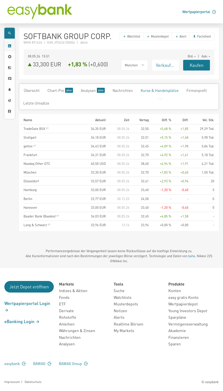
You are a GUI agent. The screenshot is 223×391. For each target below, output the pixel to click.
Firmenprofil (196, 90)
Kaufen (196, 65)
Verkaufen (166, 65)
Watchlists (123, 297)
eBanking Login (22, 321)
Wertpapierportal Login (27, 306)
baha (191, 256)
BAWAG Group (73, 363)
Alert (180, 36)
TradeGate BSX (36, 128)
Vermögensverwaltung (188, 323)
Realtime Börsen (128, 323)
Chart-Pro (60, 90)
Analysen (93, 90)
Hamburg (30, 190)
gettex (30, 146)
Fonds (64, 297)
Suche (119, 290)
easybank (15, 363)
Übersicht (32, 90)
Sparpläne (177, 317)
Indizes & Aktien (73, 290)
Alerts (119, 317)
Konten (174, 290)
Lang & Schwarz (37, 225)
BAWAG (42, 363)
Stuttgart (30, 137)
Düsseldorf (31, 181)
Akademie (177, 330)
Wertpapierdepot (183, 303)
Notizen (120, 310)
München (30, 172)
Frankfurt (30, 155)
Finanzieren (178, 337)
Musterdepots (126, 303)
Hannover (30, 207)
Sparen (174, 343)
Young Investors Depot (187, 310)
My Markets (124, 330)
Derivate (66, 310)
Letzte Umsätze (36, 103)
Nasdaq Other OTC (37, 163)
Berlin (28, 198)
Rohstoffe (67, 317)
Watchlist (131, 36)
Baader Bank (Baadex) (41, 216)
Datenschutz (33, 382)
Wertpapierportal (199, 11)
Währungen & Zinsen (77, 330)
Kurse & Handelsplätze (160, 90)
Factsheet (202, 36)
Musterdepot (158, 36)
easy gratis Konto (183, 297)
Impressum (12, 382)
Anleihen (66, 323)
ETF (62, 303)
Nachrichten (123, 90)
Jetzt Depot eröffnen (29, 286)
